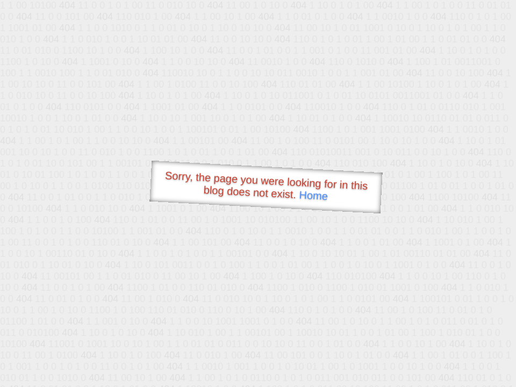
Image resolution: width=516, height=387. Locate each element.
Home (313, 195)
